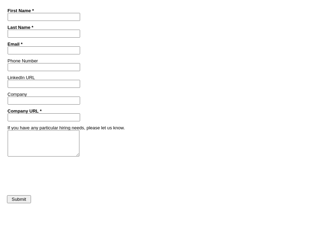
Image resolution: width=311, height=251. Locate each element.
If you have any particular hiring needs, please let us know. (66, 127)
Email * (15, 43)
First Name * (21, 10)
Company (17, 94)
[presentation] (58, 174)
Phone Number (23, 60)
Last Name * (20, 27)
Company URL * (25, 110)
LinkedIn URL (21, 77)
